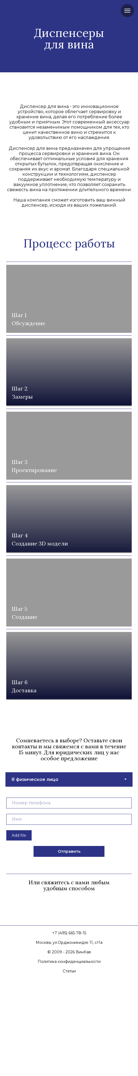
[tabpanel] (69, 921)
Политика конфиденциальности (69, 1055)
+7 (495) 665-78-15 (69, 1026)
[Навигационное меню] (127, 11)
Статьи (69, 1064)
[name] (69, 912)
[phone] (69, 896)
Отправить (69, 944)
